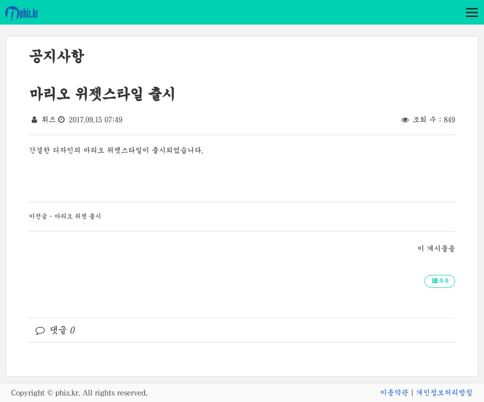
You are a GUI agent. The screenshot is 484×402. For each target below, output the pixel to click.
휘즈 (49, 119)
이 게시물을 (436, 248)
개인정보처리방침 (444, 392)
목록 (440, 281)
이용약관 (394, 392)
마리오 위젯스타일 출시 (102, 94)
